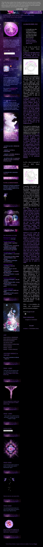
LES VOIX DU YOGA (8, 342)
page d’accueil (31, 311)
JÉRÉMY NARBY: (8, 243)
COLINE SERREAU (8, 253)
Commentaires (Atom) (34, 328)
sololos (27, 544)
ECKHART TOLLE (8, 268)
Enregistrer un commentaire (31, 319)
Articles (6, 53)
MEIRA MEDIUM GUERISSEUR (10, 339)
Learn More (19, 9)
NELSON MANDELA (8, 257)
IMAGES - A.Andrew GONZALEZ (10, 349)
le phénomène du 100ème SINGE (11, 256)
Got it (25, 9)
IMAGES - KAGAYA (7, 347)
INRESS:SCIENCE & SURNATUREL (11, 344)
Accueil (31, 325)
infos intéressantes (7, 261)
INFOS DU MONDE (7, 346)
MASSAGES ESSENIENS (9, 340)
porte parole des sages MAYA (10, 249)
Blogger (35, 544)
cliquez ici (6, 358)
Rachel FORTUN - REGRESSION (10, 337)
